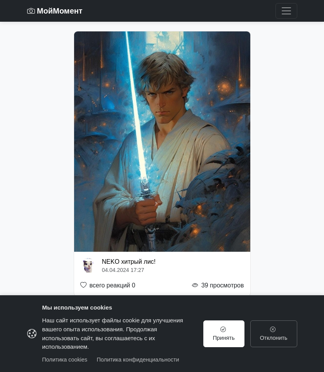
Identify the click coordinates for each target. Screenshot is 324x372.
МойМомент (55, 11)
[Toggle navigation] (286, 11)
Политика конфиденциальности (138, 359)
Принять (223, 333)
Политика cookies (65, 359)
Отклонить (274, 333)
